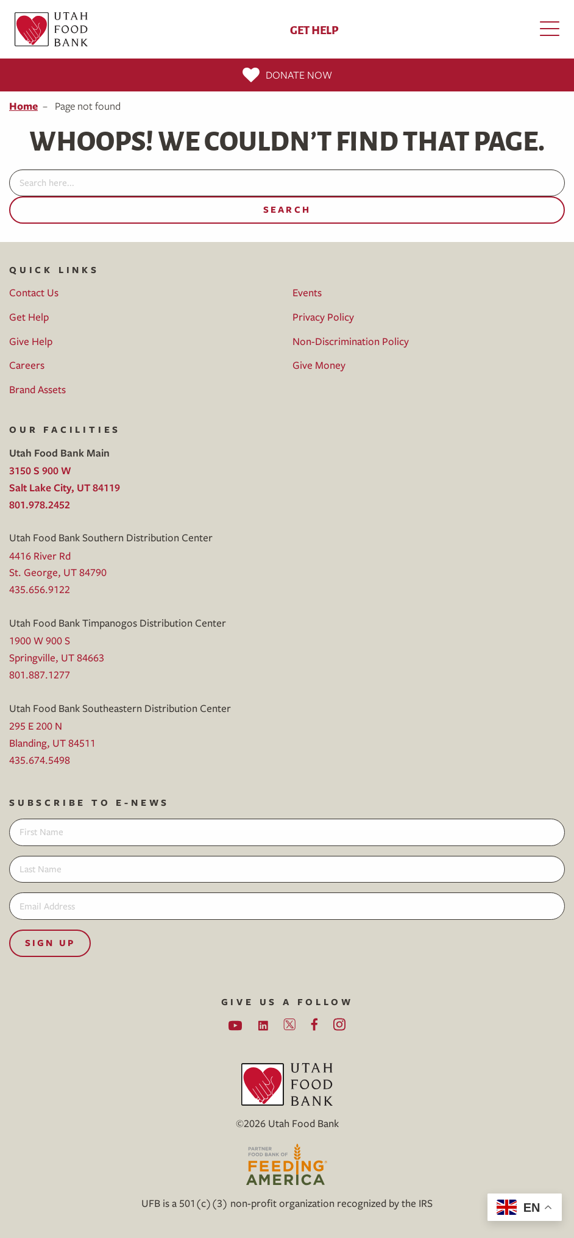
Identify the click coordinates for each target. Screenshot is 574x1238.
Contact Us (33, 292)
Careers (26, 365)
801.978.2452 (39, 504)
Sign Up (50, 942)
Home (23, 106)
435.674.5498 (39, 760)
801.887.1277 (39, 674)
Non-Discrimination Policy (350, 341)
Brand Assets (37, 389)
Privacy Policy (323, 317)
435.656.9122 (39, 589)
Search (287, 209)
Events (307, 292)
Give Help (30, 341)
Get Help (314, 29)
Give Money (318, 365)
